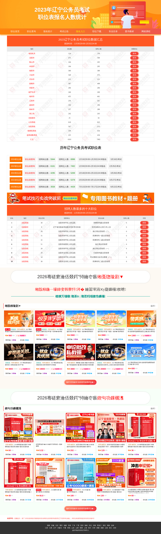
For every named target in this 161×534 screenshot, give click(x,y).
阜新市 (31, 88)
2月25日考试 (115, 166)
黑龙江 (99, 525)
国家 (48, 525)
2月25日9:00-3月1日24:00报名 (92, 180)
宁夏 (64, 528)
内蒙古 (60, 528)
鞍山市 (31, 62)
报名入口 (80, 31)
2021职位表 (16, 180)
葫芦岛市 (31, 92)
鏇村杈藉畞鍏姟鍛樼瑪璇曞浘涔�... (80, 508)
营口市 (31, 114)
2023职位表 (16, 166)
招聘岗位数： (47, 159)
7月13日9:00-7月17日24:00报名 (93, 187)
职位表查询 (30, 159)
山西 (77, 528)
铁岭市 (31, 109)
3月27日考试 (115, 180)
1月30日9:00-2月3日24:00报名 (92, 166)
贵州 (81, 525)
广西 (77, 525)
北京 (56, 525)
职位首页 (15, 31)
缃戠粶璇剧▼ (13, 305)
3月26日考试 (116, 173)
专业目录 (113, 31)
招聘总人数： (67, 159)
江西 (50, 528)
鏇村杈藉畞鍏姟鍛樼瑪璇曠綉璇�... (80, 382)
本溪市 (31, 66)
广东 (73, 525)
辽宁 (54, 528)
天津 (93, 528)
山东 (72, 528)
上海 (85, 528)
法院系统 (31, 126)
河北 (90, 525)
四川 (89, 528)
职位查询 (31, 31)
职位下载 (96, 31)
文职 (114, 528)
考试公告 (64, 31)
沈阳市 (31, 58)
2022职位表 (16, 173)
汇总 (32, 139)
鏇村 (153, 306)
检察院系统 (32, 131)
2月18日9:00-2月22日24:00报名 (93, 173)
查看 (144, 223)
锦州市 (31, 96)
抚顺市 (31, 84)
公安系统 (31, 122)
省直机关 (31, 53)
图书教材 (129, 31)
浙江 (110, 528)
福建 (65, 525)
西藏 (98, 528)
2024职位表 (16, 159)
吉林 (112, 525)
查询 (134, 53)
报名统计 (47, 31)
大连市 (31, 75)
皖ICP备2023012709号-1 (80, 530)
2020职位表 (16, 187)
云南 (106, 528)
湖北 (104, 525)
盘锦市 (31, 105)
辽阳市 (31, 101)
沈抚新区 (31, 118)
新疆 (102, 528)
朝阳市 (31, 71)
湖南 (108, 525)
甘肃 (69, 525)
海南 (86, 525)
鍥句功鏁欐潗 (13, 408)
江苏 (46, 528)
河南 (94, 525)
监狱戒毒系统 (32, 135)
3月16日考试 (116, 159)
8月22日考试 (116, 187)
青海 (68, 528)
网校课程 (146, 31)
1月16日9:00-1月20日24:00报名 (93, 159)
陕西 (81, 528)
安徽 (52, 525)
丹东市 (31, 79)
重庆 (61, 525)
